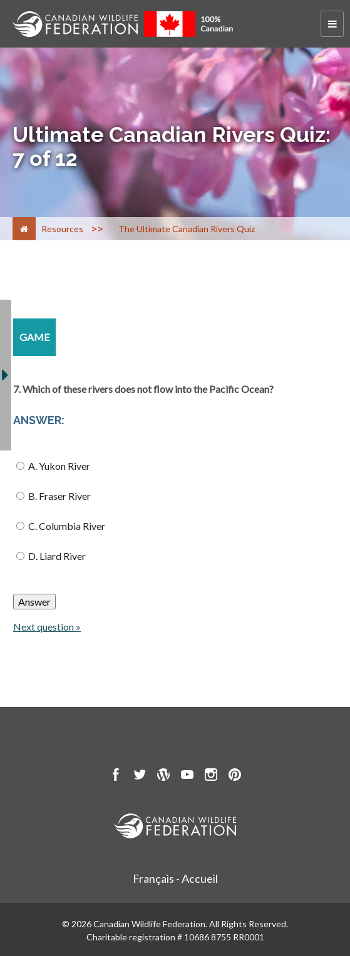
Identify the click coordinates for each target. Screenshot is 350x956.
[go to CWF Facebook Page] (116, 776)
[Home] (24, 228)
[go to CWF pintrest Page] (235, 776)
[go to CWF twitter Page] (139, 776)
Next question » (47, 627)
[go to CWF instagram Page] (211, 776)
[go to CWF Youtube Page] (187, 776)
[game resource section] (34, 337)
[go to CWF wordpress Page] (163, 776)
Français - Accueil (175, 878)
